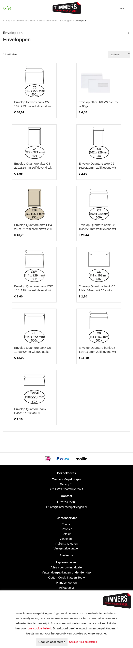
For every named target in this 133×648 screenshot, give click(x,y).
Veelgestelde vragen (66, 548)
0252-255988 (68, 502)
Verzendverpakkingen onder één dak (66, 572)
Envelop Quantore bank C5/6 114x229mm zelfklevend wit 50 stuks (33, 290)
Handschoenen (66, 582)
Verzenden (66, 538)
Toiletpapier (66, 587)
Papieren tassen (66, 562)
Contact (66, 524)
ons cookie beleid (39, 628)
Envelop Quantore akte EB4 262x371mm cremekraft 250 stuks (33, 229)
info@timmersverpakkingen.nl (68, 507)
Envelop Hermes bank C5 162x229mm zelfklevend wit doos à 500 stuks (32, 106)
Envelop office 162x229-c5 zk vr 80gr (98, 104)
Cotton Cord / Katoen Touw (66, 577)
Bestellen (66, 529)
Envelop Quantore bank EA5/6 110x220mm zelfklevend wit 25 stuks (30, 413)
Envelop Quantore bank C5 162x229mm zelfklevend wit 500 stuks (97, 229)
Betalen (66, 534)
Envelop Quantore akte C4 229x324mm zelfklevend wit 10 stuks (32, 167)
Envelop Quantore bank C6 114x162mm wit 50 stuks (97, 288)
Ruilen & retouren (67, 543)
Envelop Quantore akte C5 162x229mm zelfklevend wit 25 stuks (97, 167)
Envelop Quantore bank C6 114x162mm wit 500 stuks (32, 349)
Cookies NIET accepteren (83, 642)
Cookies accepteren (51, 642)
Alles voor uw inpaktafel (66, 567)
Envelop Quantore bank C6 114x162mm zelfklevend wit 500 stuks (97, 351)
